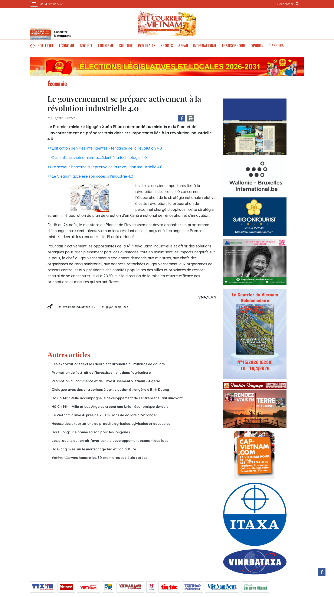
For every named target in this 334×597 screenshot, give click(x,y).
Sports (167, 45)
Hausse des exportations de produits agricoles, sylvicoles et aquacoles (111, 423)
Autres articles (69, 354)
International (205, 45)
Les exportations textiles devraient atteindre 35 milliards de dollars (108, 364)
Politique (46, 45)
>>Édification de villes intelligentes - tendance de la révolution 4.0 (105, 148)
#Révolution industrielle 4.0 (77, 306)
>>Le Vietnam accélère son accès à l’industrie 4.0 (90, 176)
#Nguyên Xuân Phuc (115, 306)
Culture (126, 45)
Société (86, 45)
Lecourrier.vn (167, 23)
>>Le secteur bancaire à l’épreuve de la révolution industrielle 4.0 (105, 166)
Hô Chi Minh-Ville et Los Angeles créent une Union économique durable (110, 406)
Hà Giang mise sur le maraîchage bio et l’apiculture (94, 449)
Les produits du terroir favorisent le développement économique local (110, 440)
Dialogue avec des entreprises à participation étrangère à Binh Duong (110, 389)
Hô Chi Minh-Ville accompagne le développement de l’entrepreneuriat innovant (117, 398)
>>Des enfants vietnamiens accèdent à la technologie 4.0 (97, 157)
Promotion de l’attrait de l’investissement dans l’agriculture (101, 372)
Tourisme (106, 45)
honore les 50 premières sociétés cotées (99, 458)
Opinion (257, 45)
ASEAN (183, 45)
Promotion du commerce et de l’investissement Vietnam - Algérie (106, 381)
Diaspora (276, 45)
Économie (67, 45)
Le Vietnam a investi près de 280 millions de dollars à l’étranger (104, 415)
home (32, 45)
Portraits (146, 45)
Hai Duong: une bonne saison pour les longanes (91, 432)
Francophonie (234, 45)
